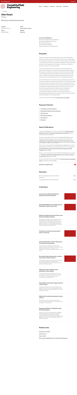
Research (52, 6)
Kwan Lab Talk (42, 336)
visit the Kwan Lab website (62, 97)
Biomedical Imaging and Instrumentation (51, 111)
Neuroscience (44, 117)
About (41, 6)
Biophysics (43, 120)
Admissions (66, 6)
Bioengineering (44, 113)
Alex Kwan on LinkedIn (44, 331)
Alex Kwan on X (42, 333)
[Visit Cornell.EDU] (3, 6)
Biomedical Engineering (46, 115)
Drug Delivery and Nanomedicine (49, 108)
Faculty (4, 11)
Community (59, 6)
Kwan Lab (22, 32)
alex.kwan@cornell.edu (25, 28)
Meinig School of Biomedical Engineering (12, 20)
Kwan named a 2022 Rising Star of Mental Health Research (53, 338)
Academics (46, 6)
